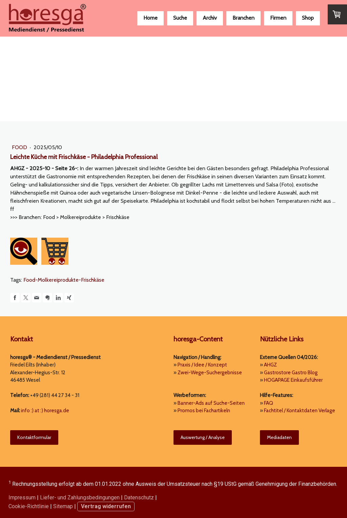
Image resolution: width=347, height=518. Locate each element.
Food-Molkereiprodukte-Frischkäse (63, 280)
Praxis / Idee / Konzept (202, 365)
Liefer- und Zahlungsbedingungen (80, 497)
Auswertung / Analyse (203, 437)
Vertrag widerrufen (106, 506)
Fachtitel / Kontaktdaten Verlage (299, 410)
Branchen (243, 18)
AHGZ (270, 365)
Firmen (278, 18)
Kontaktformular (34, 437)
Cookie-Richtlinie (28, 506)
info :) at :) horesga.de (45, 410)
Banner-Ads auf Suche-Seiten (211, 403)
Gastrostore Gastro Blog (291, 373)
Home (150, 18)
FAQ (268, 403)
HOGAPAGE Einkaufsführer (293, 380)
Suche (180, 18)
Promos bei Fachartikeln (204, 410)
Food (20, 147)
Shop (308, 18)
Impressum (22, 497)
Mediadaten (279, 437)
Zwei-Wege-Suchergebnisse (210, 373)
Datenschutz (139, 497)
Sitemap (63, 506)
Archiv (210, 18)
